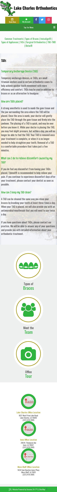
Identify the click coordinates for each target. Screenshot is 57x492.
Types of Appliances (9, 42)
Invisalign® (45, 38)
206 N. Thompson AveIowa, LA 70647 (28, 444)
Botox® (29, 45)
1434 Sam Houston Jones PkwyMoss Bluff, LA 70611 (28, 471)
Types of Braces (32, 38)
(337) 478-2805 (28, 420)
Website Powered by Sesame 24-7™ (23, 489)
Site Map (42, 489)
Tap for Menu (28, 27)
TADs (22, 42)
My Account (26, 20)
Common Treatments (14, 38)
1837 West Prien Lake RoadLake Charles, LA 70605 (28, 416)
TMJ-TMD (51, 42)
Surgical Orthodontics (36, 42)
